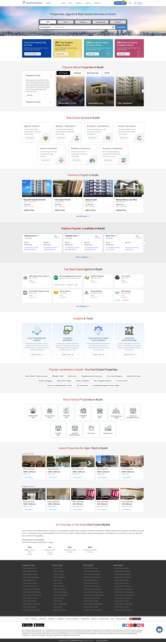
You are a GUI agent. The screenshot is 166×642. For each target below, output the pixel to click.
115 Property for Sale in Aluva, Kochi (113, 248)
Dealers (118, 22)
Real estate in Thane (30, 601)
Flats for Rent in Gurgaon (92, 574)
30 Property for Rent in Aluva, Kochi (132, 248)
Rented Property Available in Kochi (127, 43)
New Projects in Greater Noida (124, 595)
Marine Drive (72, 376)
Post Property (121, 2)
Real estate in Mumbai (30, 571)
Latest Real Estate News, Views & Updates (98, 339)
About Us (34, 619)
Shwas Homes (65, 291)
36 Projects (109, 238)
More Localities (83, 257)
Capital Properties (97, 276)
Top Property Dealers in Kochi (64, 43)
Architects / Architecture (98, 126)
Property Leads (104, 619)
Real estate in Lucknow (30, 586)
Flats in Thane (58, 601)
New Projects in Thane (122, 601)
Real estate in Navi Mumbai (32, 592)
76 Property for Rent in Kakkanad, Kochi (50, 248)
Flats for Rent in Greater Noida (94, 595)
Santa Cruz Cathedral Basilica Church (59, 385)
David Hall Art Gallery (64, 381)
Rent (65, 22)
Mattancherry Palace (134, 376)
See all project (83, 216)
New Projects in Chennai (122, 598)
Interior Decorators (127, 126)
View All (29, 95)
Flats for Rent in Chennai (92, 598)
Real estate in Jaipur (29, 607)
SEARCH (121, 27)
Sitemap (94, 619)
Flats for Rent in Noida (91, 583)
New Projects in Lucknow (123, 586)
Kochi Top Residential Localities (37, 339)
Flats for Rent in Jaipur (91, 607)
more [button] (51, 542)
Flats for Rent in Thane (91, 601)
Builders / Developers (65, 126)
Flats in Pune (58, 580)
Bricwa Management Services (71, 276)
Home (27, 619)
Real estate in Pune (29, 580)
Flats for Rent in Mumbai (92, 571)
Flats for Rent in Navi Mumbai (93, 592)
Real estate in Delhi (29, 568)
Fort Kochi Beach (82, 385)
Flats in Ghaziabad (60, 589)
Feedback (51, 619)
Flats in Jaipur (58, 607)
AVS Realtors (126, 291)
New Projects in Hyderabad (123, 610)
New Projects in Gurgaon (123, 574)
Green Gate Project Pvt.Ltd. (39, 291)
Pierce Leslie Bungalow (114, 376)
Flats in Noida (58, 583)
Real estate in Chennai (30, 598)
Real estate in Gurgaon (30, 574)
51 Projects (68, 238)
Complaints (60, 619)
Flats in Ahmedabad (60, 604)
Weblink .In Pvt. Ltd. (76, 640)
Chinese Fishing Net (82, 381)
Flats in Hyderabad (60, 610)
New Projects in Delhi (121, 568)
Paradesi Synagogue (45, 381)
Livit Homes (125, 276)
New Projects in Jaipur (122, 607)
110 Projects (28, 238)
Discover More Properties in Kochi (83, 67)
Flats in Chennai (59, 598)
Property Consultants (112, 148)
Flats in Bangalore (59, 577)
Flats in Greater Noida (61, 595)
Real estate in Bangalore (31, 577)
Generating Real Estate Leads (129, 339)
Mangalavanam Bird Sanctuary (91, 376)
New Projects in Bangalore (123, 577)
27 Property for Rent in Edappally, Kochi (91, 248)
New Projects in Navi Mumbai (124, 592)
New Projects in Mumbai (122, 571)
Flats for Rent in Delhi (91, 568)
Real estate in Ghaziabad (31, 589)
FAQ (112, 619)
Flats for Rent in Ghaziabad (93, 589)
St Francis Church (122, 381)
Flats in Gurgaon (59, 574)
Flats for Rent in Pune (91, 580)
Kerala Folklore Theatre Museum (36, 376)
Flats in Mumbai (59, 571)
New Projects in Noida (122, 583)
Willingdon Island (57, 376)
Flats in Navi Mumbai (60, 592)
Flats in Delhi (58, 568)
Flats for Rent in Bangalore (92, 577)
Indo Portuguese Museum (102, 381)
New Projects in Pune (121, 580)
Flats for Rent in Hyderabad (93, 610)
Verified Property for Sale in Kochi (97, 43)
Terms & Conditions (72, 619)
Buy (48, 22)
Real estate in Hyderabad (31, 610)
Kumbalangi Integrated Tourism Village (106, 385)
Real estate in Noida (29, 583)
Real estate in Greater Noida (32, 595)
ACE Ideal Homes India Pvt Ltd (40, 276)
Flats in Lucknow (59, 586)
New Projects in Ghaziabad (123, 589)
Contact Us (42, 619)
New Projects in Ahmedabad (124, 604)
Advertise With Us (121, 619)
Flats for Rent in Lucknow (92, 586)
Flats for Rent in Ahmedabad (93, 604)
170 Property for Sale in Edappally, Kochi (72, 248)
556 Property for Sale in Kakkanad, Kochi (31, 248)
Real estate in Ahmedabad (31, 604)
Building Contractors (80, 148)
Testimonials (85, 619)
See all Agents (83, 306)
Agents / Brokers (32, 126)
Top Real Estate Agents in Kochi (83, 269)
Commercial (100, 22)
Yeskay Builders (96, 291)
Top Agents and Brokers (68, 339)
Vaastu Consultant (48, 148)
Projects (83, 22)
